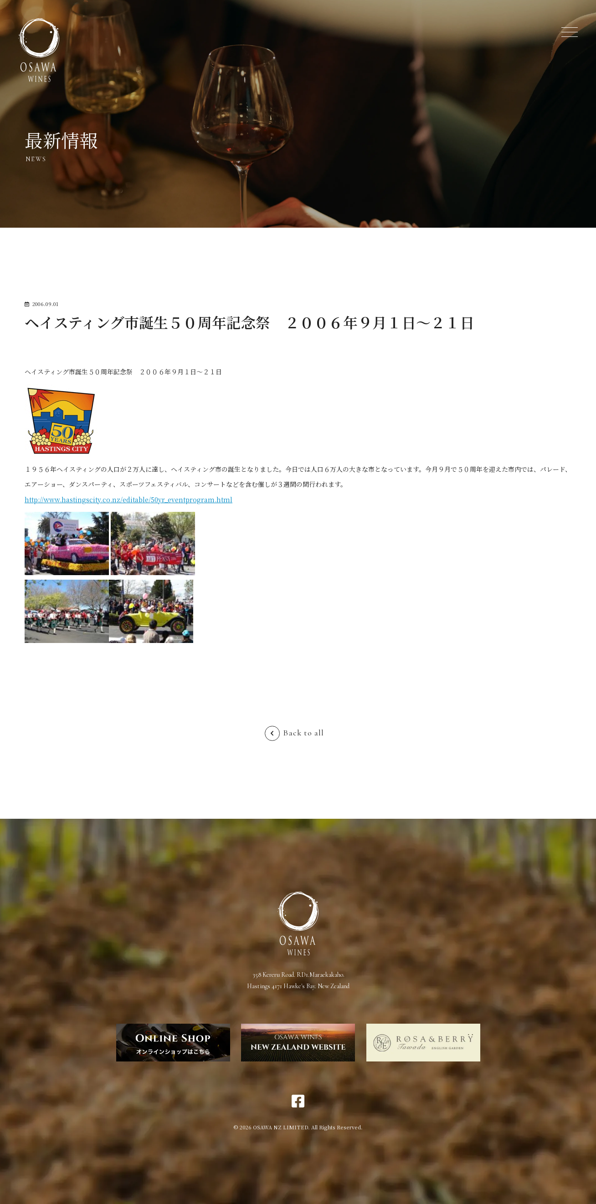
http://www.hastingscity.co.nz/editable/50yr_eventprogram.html (128, 499)
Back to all (303, 733)
